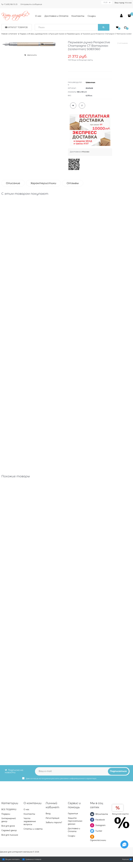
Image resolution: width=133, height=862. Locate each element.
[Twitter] (92, 831)
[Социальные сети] (124, 844)
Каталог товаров (17, 27)
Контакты (77, 16)
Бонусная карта (120, 814)
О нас (38, 16)
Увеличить (32, 55)
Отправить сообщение (31, 4)
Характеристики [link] (43, 183)
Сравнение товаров (33, 859)
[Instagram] (92, 825)
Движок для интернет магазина (16, 852)
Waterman (90, 82)
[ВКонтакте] (92, 814)
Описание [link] (13, 183)
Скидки (92, 16)
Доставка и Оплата (56, 16)
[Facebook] (92, 820)
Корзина (125, 859)
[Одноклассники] (92, 837)
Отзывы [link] (73, 183)
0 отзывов (122, 43)
